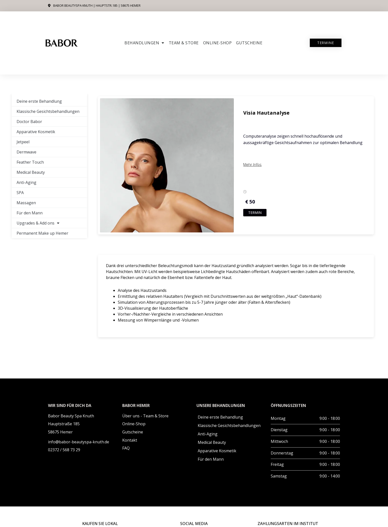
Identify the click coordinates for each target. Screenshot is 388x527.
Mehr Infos (252, 164)
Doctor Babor (29, 121)
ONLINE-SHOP (217, 42)
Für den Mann (30, 213)
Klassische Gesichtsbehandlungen (48, 111)
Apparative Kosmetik (36, 131)
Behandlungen (144, 42)
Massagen (26, 202)
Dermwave (26, 152)
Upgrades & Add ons (38, 223)
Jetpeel (23, 142)
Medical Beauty (31, 172)
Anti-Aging (26, 182)
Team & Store (184, 42)
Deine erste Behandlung (39, 101)
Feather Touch (30, 162)
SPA (20, 192)
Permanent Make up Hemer (42, 233)
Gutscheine (249, 42)
